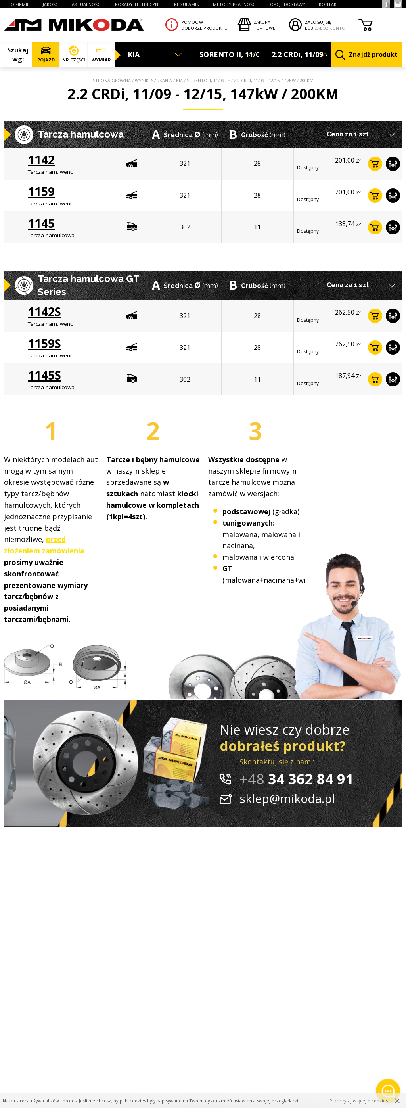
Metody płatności (235, 4)
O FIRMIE (20, 4)
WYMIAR (101, 54)
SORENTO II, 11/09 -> (208, 80)
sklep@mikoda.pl (287, 798)
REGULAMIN (186, 4)
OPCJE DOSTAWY (287, 4)
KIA (179, 80)
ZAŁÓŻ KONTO (329, 28)
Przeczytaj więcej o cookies (358, 1101)
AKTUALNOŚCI (87, 4)
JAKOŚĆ (50, 4)
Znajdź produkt (366, 55)
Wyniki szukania (153, 80)
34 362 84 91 (296, 779)
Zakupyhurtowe (264, 25)
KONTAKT (329, 4)
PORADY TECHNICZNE (138, 4)
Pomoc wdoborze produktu (204, 25)
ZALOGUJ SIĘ (318, 22)
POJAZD (45, 54)
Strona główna (112, 80)
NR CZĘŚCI (73, 54)
